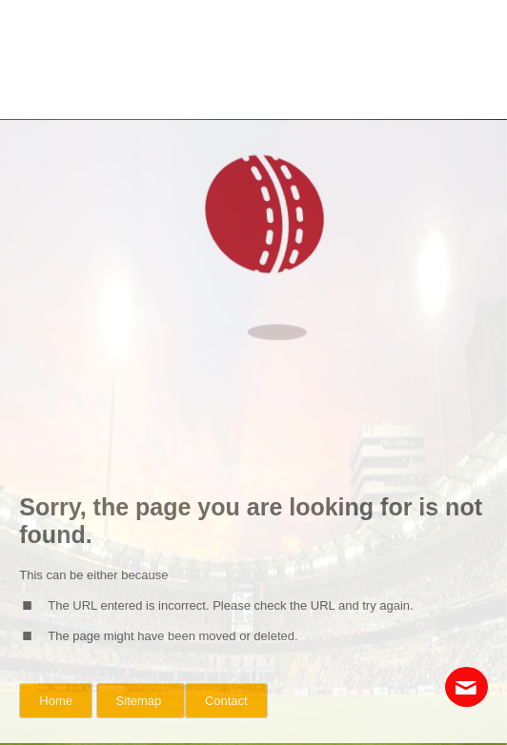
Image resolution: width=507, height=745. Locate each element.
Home (55, 701)
